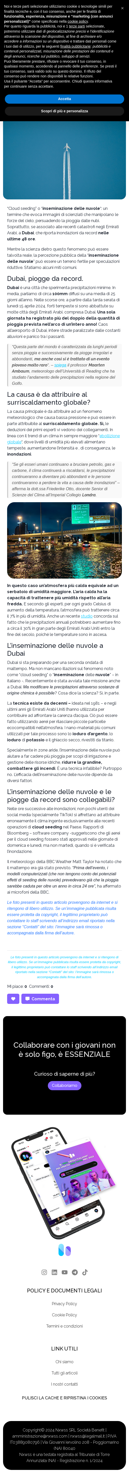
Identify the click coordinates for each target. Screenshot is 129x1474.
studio (87, 616)
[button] (122, 8)
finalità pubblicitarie (75, 46)
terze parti (77, 26)
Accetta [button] (64, 99)
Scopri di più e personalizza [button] (64, 111)
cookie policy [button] (78, 21)
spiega (60, 365)
